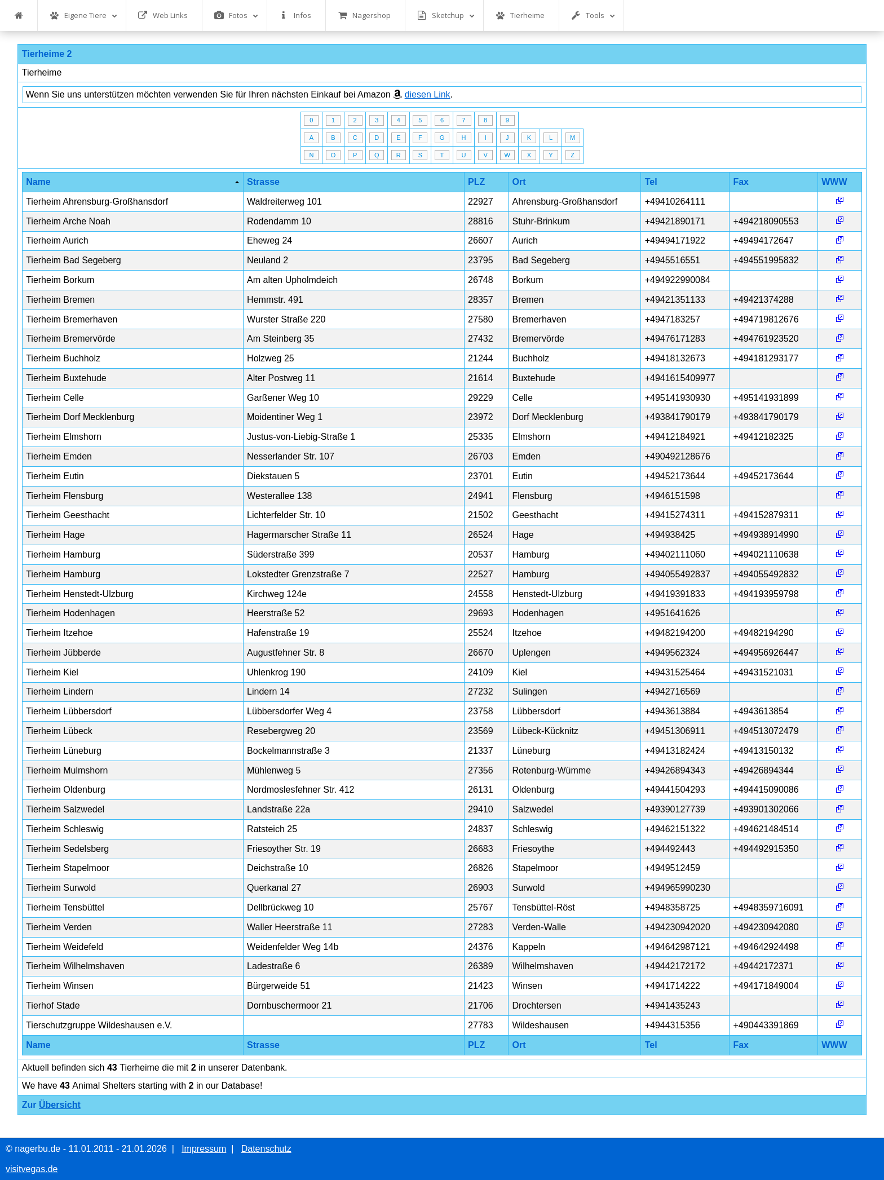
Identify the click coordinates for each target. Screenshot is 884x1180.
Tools (593, 15)
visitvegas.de (32, 1169)
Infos (295, 15)
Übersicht (60, 1105)
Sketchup (446, 15)
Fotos (236, 15)
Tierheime (520, 15)
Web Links (163, 15)
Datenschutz (266, 1149)
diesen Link (427, 94)
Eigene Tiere (83, 15)
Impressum (204, 1149)
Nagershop (364, 15)
